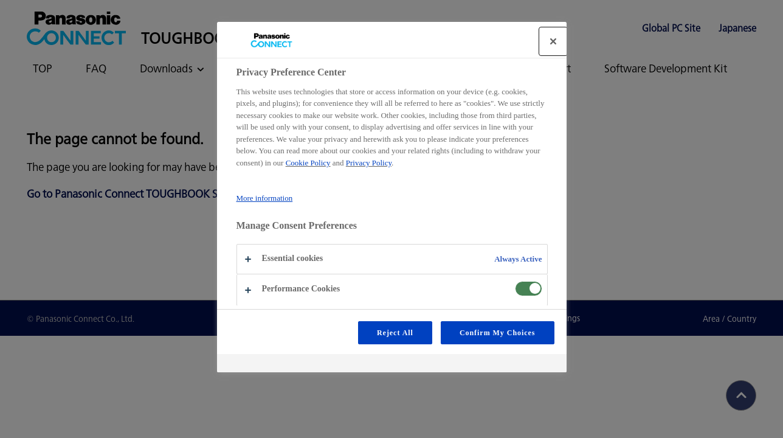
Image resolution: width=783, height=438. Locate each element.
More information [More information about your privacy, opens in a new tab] (264, 198)
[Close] (553, 41)
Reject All (395, 332)
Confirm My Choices (498, 332)
